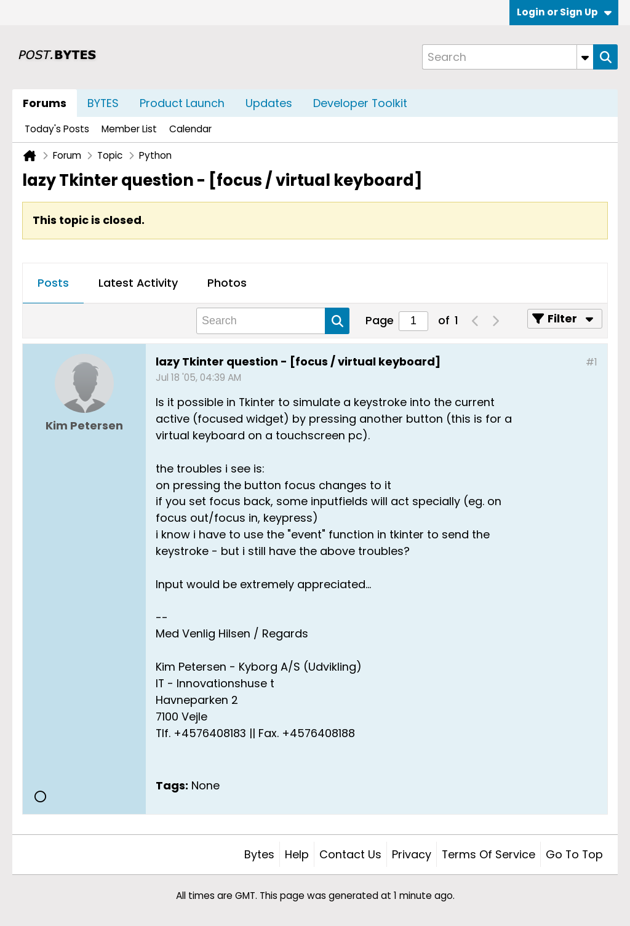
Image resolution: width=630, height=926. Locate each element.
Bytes (259, 854)
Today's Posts (57, 128)
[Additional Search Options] (585, 57)
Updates (268, 103)
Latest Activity (138, 282)
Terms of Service (488, 854)
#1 (591, 362)
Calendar (190, 128)
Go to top (574, 854)
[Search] (507, 57)
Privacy (411, 854)
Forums (44, 103)
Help (297, 854)
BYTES (103, 103)
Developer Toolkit (360, 103)
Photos (227, 282)
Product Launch (182, 103)
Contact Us (350, 854)
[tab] (53, 283)
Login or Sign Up (564, 12)
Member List (129, 128)
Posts (53, 282)
